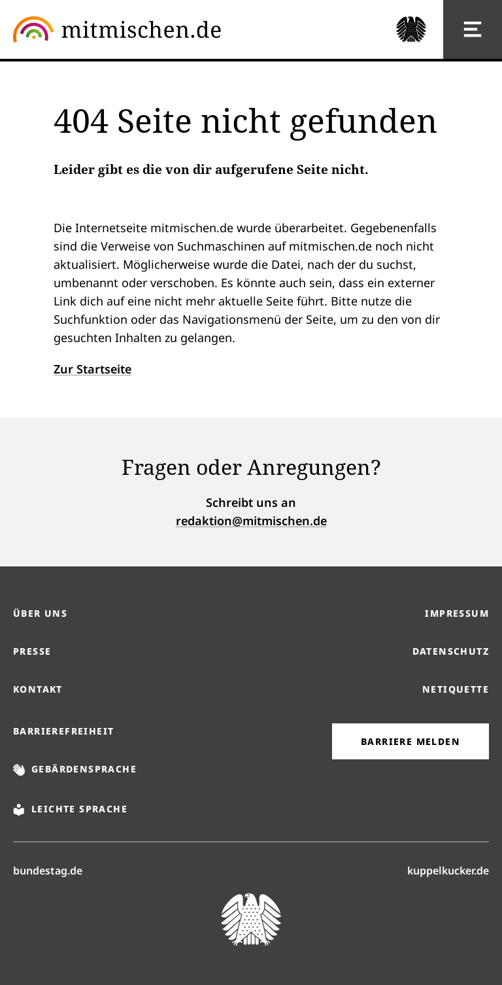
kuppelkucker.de (448, 870)
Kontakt (38, 689)
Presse (32, 651)
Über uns (40, 613)
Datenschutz (450, 651)
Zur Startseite (92, 369)
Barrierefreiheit (63, 731)
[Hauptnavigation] (472, 29)
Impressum (457, 613)
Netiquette (455, 689)
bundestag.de (47, 870)
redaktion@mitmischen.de (251, 520)
